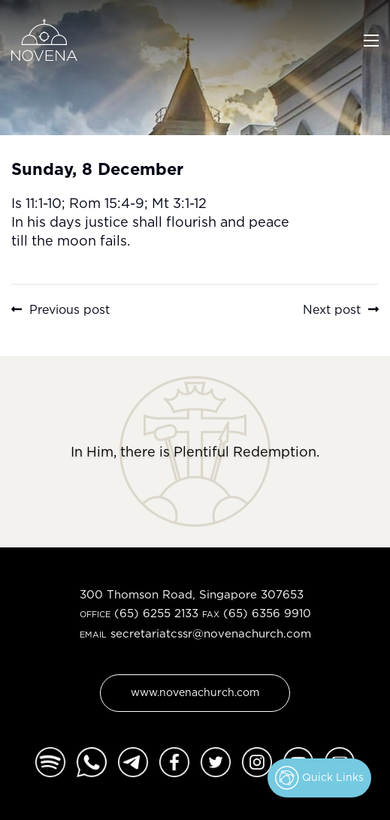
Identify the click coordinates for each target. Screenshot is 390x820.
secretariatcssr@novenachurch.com (210, 633)
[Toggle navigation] (371, 39)
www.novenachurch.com (195, 692)
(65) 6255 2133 (156, 613)
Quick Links (319, 778)
